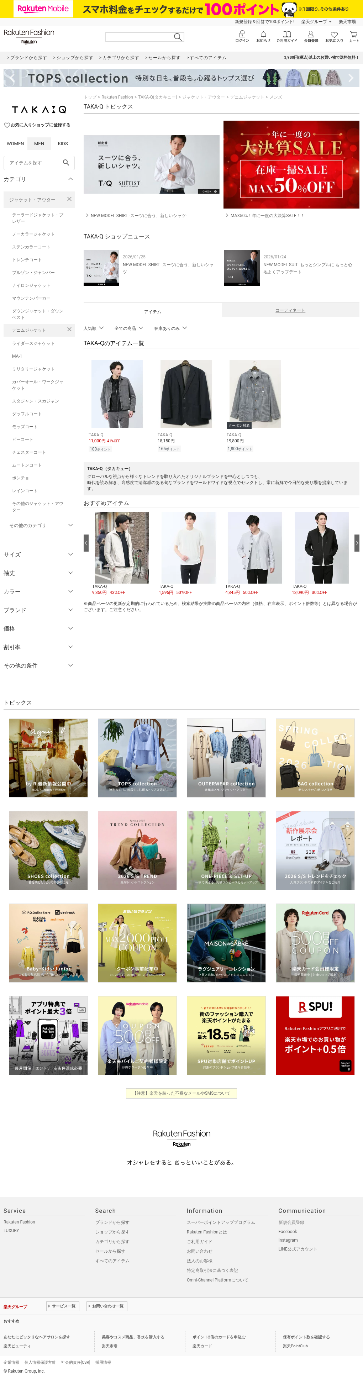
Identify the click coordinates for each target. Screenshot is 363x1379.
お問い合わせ (199, 1251)
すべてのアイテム (112, 1260)
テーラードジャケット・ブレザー (37, 218)
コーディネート (290, 310)
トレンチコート (27, 259)
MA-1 (17, 356)
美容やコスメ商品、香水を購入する (133, 1337)
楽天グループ (314, 21)
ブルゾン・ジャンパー (33, 272)
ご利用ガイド (199, 1241)
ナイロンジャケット (31, 285)
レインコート (25, 490)
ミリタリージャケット (33, 369)
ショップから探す (112, 1232)
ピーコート (22, 439)
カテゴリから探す (112, 1241)
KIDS (63, 143)
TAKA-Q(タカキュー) (157, 97)
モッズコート (25, 426)
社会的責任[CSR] (75, 1362)
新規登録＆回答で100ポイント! (264, 21)
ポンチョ (20, 477)
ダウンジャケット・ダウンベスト (37, 314)
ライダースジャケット (33, 343)
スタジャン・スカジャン (35, 401)
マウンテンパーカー (31, 298)
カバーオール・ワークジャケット (37, 385)
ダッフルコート (27, 413)
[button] (122, 553)
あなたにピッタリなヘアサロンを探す (37, 1337)
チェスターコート (29, 452)
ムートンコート (27, 465)
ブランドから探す (112, 1222)
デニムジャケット (29, 330)
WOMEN (15, 143)
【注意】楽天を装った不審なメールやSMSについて (181, 1093)
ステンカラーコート (31, 246)
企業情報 (11, 1362)
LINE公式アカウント (298, 1249)
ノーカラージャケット (33, 234)
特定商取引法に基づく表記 (212, 1270)
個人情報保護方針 (40, 1362)
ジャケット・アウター (32, 199)
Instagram (288, 1240)
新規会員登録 (291, 1222)
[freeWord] (39, 163)
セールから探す (110, 1251)
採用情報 (103, 1362)
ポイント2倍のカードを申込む (219, 1337)
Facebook (288, 1231)
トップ (90, 97)
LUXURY (11, 1230)
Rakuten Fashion (117, 97)
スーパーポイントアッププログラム (221, 1222)
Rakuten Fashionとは (207, 1232)
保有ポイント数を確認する (306, 1337)
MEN (39, 143)
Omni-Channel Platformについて (217, 1280)
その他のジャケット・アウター (37, 506)
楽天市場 (347, 21)
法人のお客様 (199, 1260)
